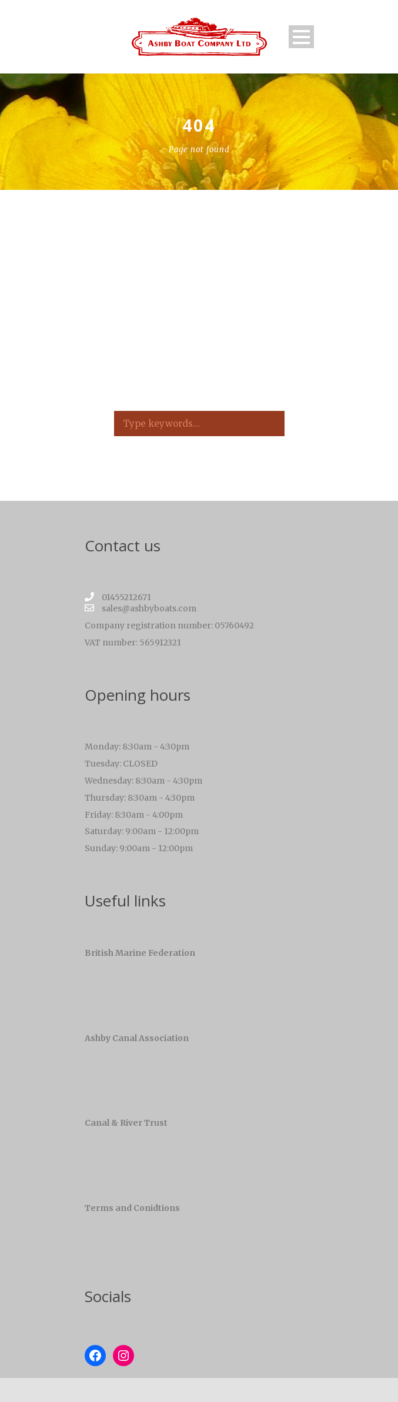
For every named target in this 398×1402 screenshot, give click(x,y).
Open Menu (301, 36)
